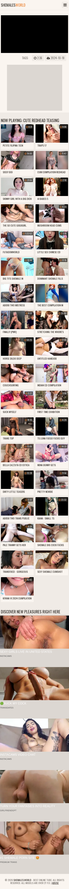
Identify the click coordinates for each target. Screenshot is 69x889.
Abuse (55, 883)
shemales (13, 5)
